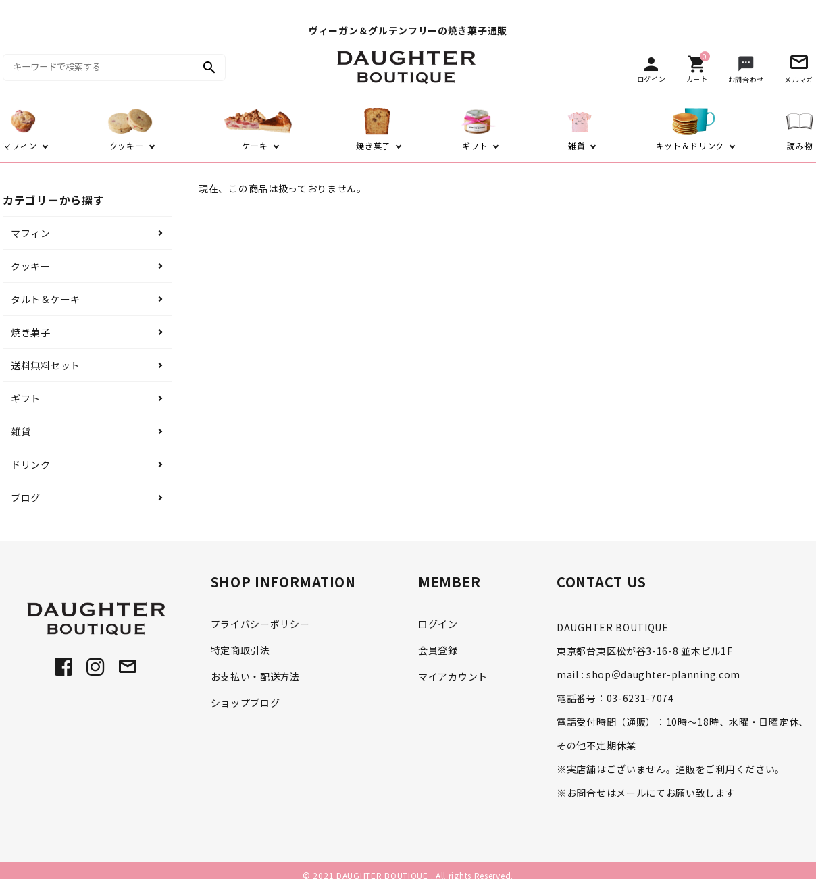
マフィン (31, 233)
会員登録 (438, 650)
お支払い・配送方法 (255, 676)
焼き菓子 (31, 332)
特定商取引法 (240, 650)
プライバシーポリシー (260, 624)
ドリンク (31, 464)
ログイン (438, 624)
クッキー (31, 266)
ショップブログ (245, 703)
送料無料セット (45, 365)
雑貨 (20, 431)
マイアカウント (453, 676)
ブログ (26, 497)
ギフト (26, 398)
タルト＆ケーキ (45, 299)
